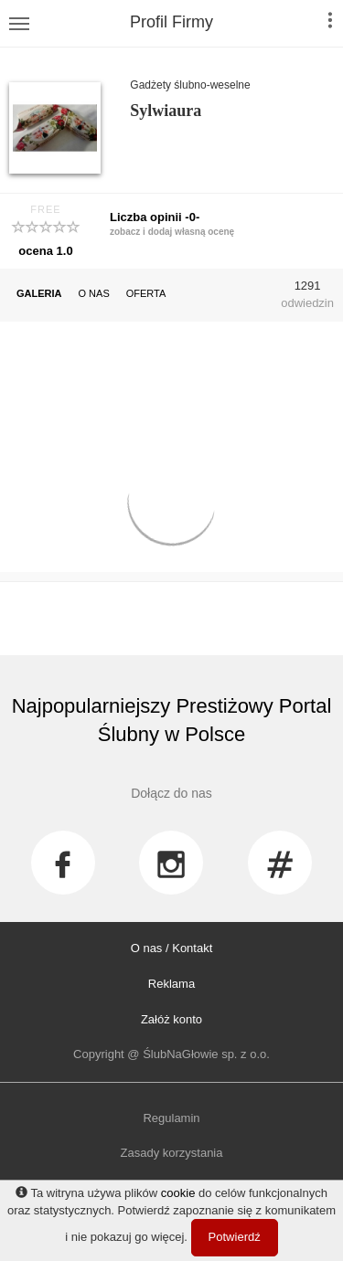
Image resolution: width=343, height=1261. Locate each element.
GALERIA (39, 293)
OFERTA (146, 293)
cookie (178, 1193)
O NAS (94, 293)
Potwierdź (235, 1237)
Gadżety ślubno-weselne (190, 85)
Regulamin (171, 1118)
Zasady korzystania (172, 1153)
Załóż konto (171, 1019)
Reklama (171, 984)
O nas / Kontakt (172, 948)
